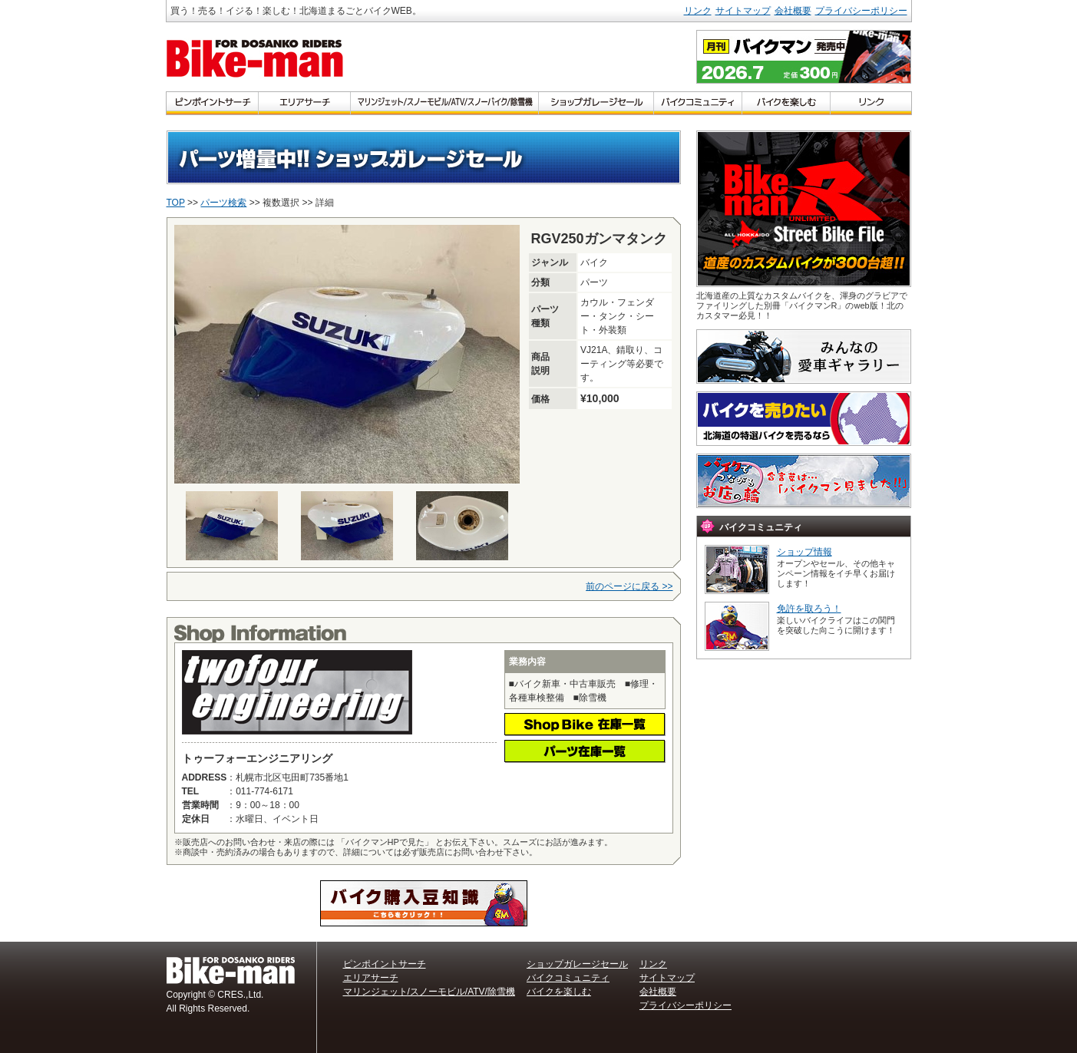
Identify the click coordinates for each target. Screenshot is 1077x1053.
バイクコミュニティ (568, 977)
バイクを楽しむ (559, 991)
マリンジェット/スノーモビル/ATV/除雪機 (429, 991)
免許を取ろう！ (809, 608)
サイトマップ (743, 10)
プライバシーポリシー (861, 10)
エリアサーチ (370, 977)
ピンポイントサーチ (384, 964)
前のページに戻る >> (629, 586)
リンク (698, 10)
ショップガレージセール (577, 964)
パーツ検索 (223, 202)
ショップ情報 (804, 551)
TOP (176, 202)
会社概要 (793, 10)
